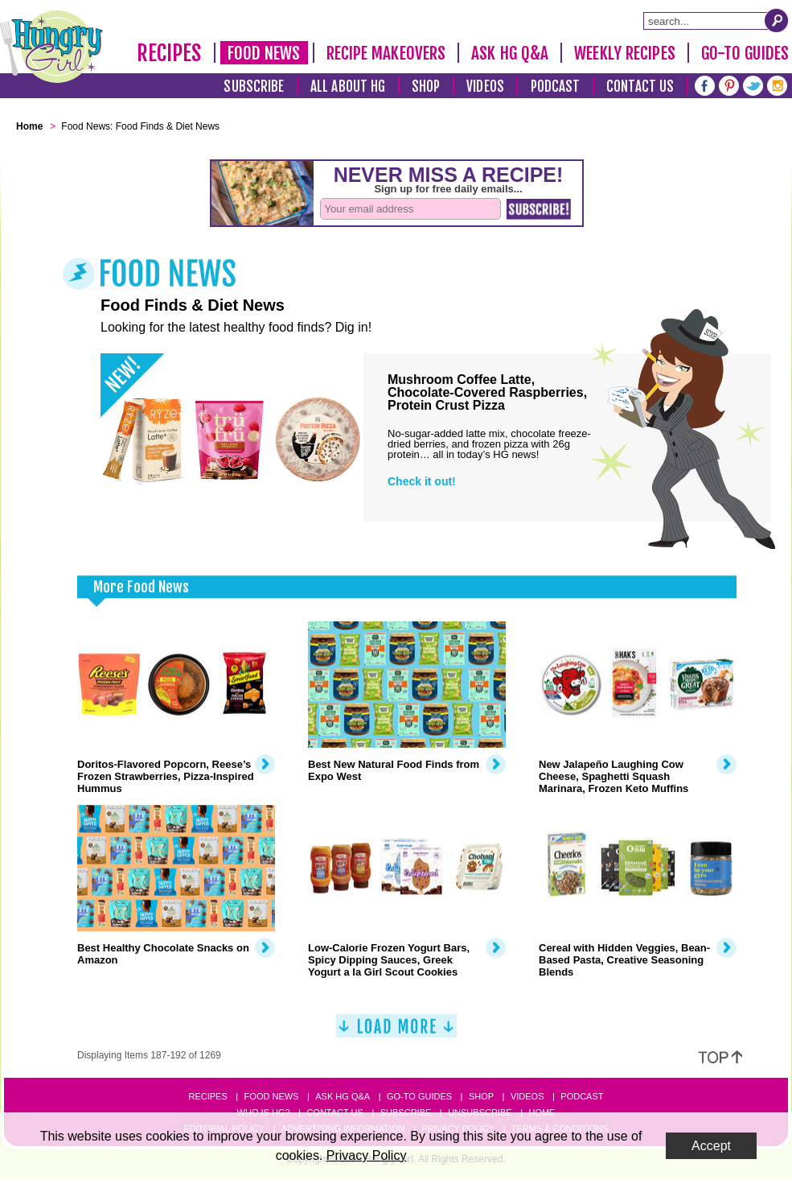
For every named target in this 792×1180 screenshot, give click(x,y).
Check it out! (422, 481)
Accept (711, 1146)
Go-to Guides (419, 1096)
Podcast (556, 86)
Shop (426, 86)
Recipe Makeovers (386, 53)
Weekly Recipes (624, 53)
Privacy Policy (366, 1155)
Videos (485, 86)
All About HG (347, 86)
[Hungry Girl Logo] (51, 46)
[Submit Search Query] (777, 20)
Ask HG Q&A (509, 53)
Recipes (169, 53)
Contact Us (640, 86)
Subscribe (254, 86)
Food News (264, 53)
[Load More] (396, 1032)
